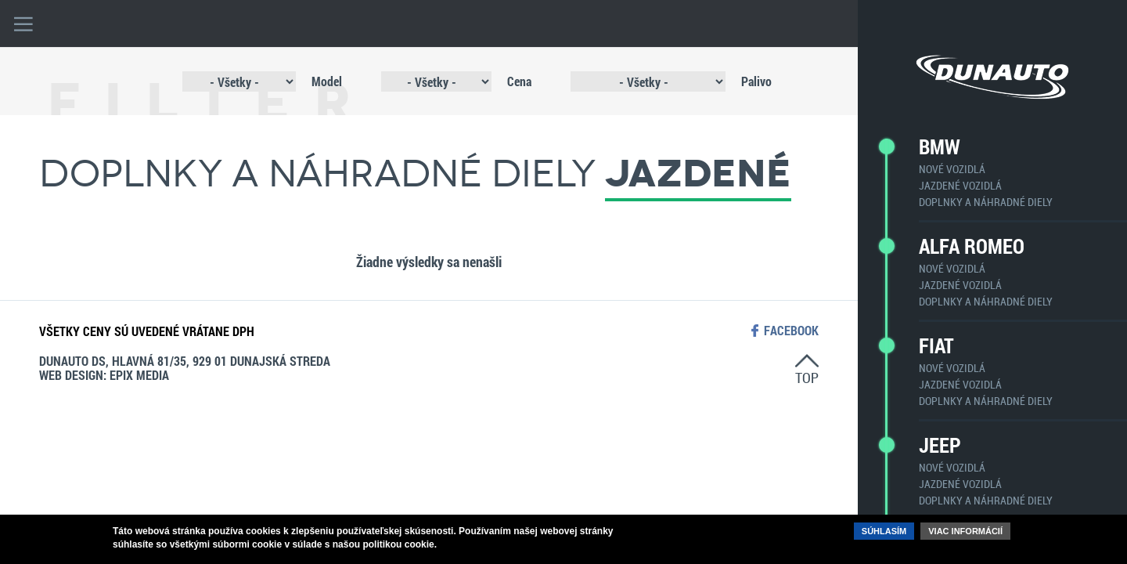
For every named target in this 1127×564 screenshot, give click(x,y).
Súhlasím (884, 531)
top (807, 377)
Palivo (756, 81)
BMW (939, 146)
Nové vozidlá (952, 168)
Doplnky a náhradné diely (986, 201)
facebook (791, 330)
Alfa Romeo (971, 246)
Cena (519, 81)
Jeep (940, 445)
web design (71, 375)
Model (326, 81)
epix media (139, 375)
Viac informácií (965, 531)
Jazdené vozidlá (960, 185)
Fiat (936, 345)
